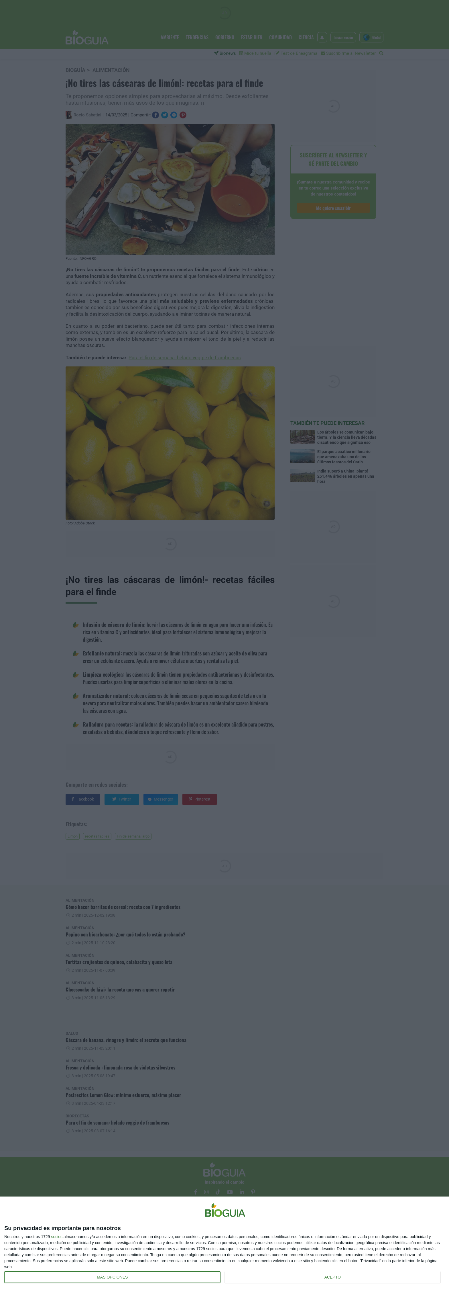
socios (56, 1237)
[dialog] (224, 1243)
